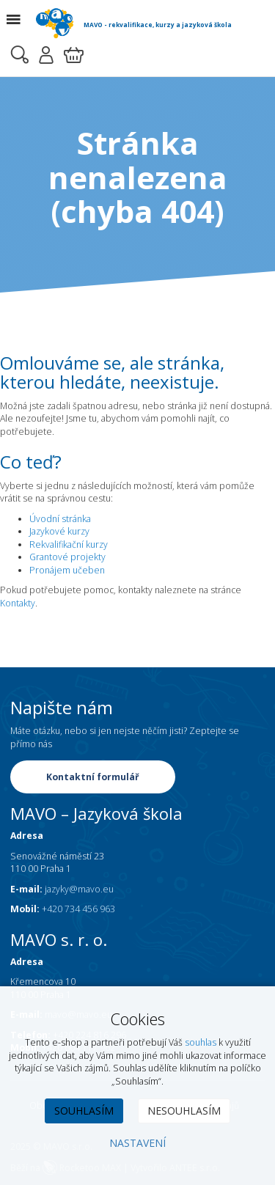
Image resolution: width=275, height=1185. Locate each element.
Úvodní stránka (60, 519)
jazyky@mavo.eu (79, 889)
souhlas (200, 1042)
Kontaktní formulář (92, 777)
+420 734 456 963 (78, 909)
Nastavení (137, 1143)
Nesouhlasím (184, 1111)
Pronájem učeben (67, 570)
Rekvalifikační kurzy (68, 544)
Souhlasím (84, 1111)
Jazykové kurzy (59, 531)
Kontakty (17, 603)
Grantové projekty (67, 557)
